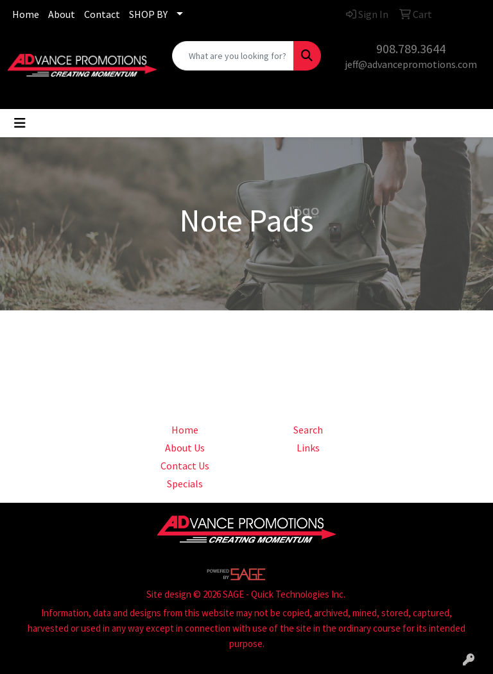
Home (25, 14)
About (61, 14)
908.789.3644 (410, 48)
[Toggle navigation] (19, 123)
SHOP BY (148, 14)
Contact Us (184, 465)
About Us (185, 447)
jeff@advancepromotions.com (411, 64)
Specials (185, 483)
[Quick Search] (233, 56)
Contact (102, 14)
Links (308, 447)
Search (308, 429)
